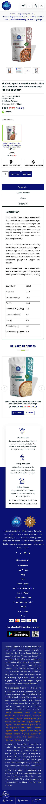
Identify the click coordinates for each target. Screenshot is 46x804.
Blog (23, 574)
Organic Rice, (20, 721)
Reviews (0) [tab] (23, 203)
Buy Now (29, 413)
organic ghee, (34, 737)
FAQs (23, 579)
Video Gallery (23, 584)
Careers (23, 607)
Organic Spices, (34, 721)
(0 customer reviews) (9, 101)
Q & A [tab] (23, 198)
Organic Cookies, (33, 727)
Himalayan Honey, (13, 740)
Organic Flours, (12, 730)
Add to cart (15, 174)
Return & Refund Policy (23, 602)
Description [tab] (23, 187)
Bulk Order (27, 174)
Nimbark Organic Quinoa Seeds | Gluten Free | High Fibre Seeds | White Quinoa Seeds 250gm (23, 402)
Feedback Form (36, 800)
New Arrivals (23, 570)
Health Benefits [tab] (23, 192)
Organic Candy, (18, 727)
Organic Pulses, (27, 730)
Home (12, 14)
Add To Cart (17, 413)
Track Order (23, 611)
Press (23, 616)
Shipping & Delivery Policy (23, 588)
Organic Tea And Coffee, (16, 724)
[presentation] (4, 388)
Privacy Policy (23, 593)
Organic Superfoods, (31, 734)
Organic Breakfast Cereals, (18, 712)
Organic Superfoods (25, 14)
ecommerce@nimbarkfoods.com (23, 504)
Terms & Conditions (23, 597)
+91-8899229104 (31, 500)
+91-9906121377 (16, 500)
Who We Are (23, 565)
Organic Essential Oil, (16, 737)
